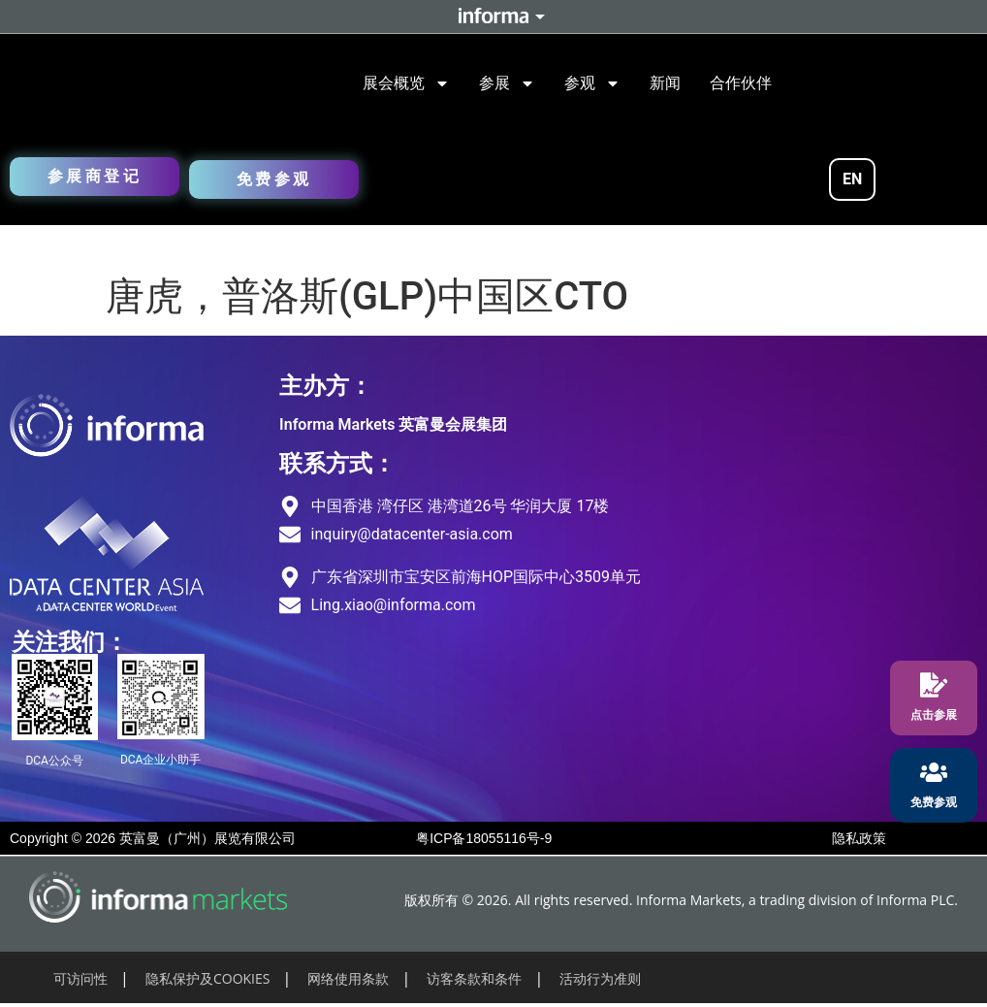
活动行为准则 (600, 978)
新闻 (665, 83)
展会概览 (406, 83)
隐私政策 (859, 838)
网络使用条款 (348, 978)
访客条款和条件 (474, 978)
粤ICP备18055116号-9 (484, 838)
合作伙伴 (741, 83)
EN (852, 179)
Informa (493, 16)
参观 (592, 83)
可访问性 (80, 978)
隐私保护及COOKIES (208, 978)
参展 (507, 83)
